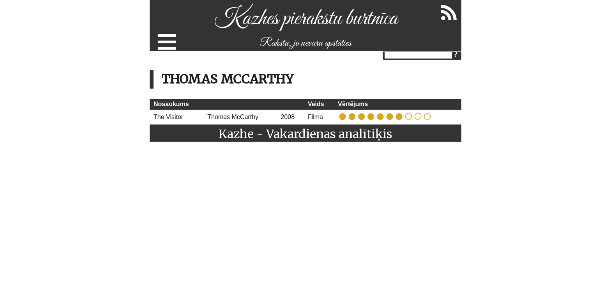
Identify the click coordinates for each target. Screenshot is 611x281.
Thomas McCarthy (232, 117)
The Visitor (168, 117)
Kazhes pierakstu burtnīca (305, 19)
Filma (315, 117)
